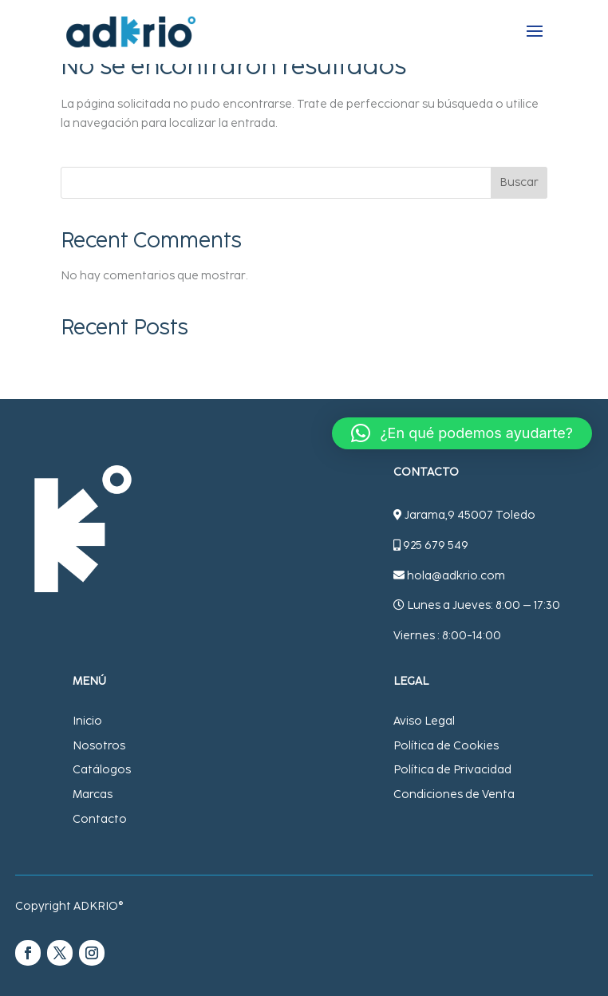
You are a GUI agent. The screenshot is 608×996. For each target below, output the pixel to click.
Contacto (100, 819)
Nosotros (99, 745)
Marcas (93, 794)
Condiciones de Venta (454, 794)
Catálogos (102, 769)
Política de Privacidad (452, 769)
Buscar (519, 182)
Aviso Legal (424, 721)
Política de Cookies (446, 745)
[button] (462, 433)
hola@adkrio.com (456, 575)
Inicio (87, 721)
